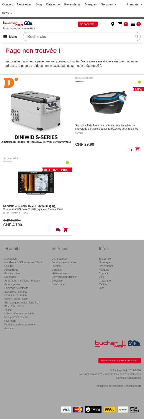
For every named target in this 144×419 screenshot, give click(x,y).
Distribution (58, 284)
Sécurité (9, 266)
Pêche (8, 310)
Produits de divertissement (19, 324)
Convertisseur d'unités (64, 276)
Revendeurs (72, 4)
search (136, 36)
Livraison (57, 266)
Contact (7, 4)
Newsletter (24, 4)
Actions (8, 328)
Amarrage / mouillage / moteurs (22, 280)
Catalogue (53, 4)
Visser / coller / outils (16, 298)
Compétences (60, 258)
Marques (91, 4)
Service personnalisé (64, 262)
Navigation (10, 258)
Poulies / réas (12, 273)
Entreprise (105, 258)
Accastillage (11, 269)
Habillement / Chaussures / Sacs (23, 262)
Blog (39, 4)
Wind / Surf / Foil (14, 306)
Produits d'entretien (15, 295)
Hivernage (10, 320)
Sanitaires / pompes (15, 291)
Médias (103, 284)
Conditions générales (128, 377)
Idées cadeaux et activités (19, 313)
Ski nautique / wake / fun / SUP (22, 302)
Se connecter (87, 24)
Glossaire (57, 280)
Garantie (57, 269)
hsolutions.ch (133, 385)
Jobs (101, 288)
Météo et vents (60, 273)
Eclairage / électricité (16, 288)
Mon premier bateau (16, 317)
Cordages (10, 276)
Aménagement (12, 284)
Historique (105, 262)
